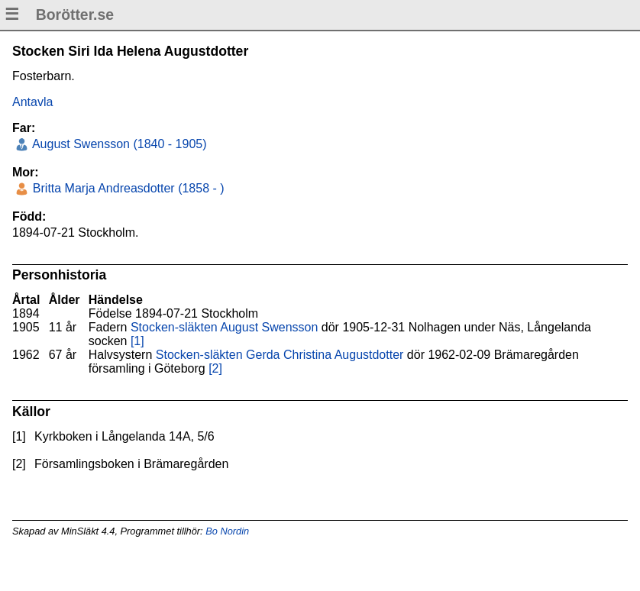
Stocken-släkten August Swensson (224, 327)
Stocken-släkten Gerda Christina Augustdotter (280, 354)
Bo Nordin (227, 531)
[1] (137, 340)
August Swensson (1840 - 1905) (117, 143)
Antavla (32, 101)
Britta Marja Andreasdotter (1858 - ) (126, 188)
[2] (215, 368)
